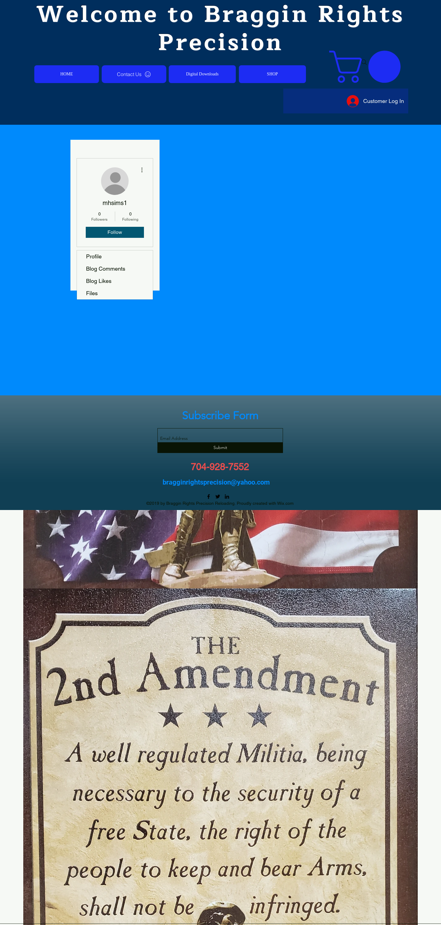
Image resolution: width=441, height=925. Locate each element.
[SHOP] (272, 74)
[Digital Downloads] (202, 74)
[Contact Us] (134, 74)
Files (92, 293)
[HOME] (66, 74)
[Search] (364, 62)
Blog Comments (105, 268)
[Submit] (220, 447)
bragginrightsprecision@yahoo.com (216, 482)
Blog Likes (98, 281)
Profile (94, 256)
